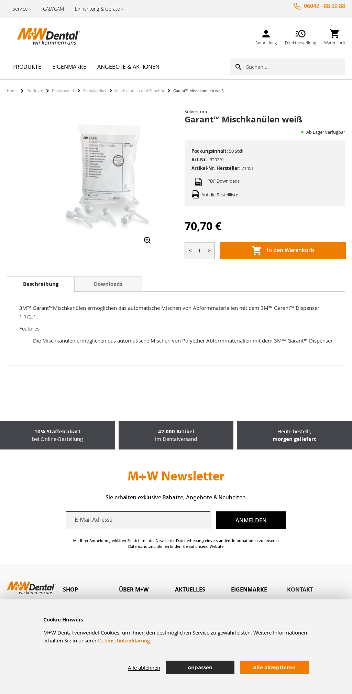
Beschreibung (40, 284)
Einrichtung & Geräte (97, 9)
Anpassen (200, 667)
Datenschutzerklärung (124, 640)
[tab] (41, 284)
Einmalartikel (94, 90)
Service (20, 9)
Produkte (34, 90)
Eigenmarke (249, 589)
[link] (266, 36)
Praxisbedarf (63, 90)
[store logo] (41, 36)
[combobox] (295, 66)
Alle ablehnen (144, 667)
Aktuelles (190, 589)
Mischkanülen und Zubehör (139, 90)
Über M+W (133, 589)
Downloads (108, 284)
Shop (70, 589)
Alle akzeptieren (274, 667)
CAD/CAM (53, 9)
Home (12, 90)
